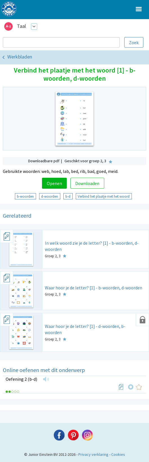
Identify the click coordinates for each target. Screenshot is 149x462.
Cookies (118, 454)
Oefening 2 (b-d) (21, 379)
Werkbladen (19, 56)
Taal (21, 26)
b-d (67, 196)
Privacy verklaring (93, 454)
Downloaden (87, 183)
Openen (54, 183)
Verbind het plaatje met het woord (104, 196)
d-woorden (49, 196)
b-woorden (25, 196)
